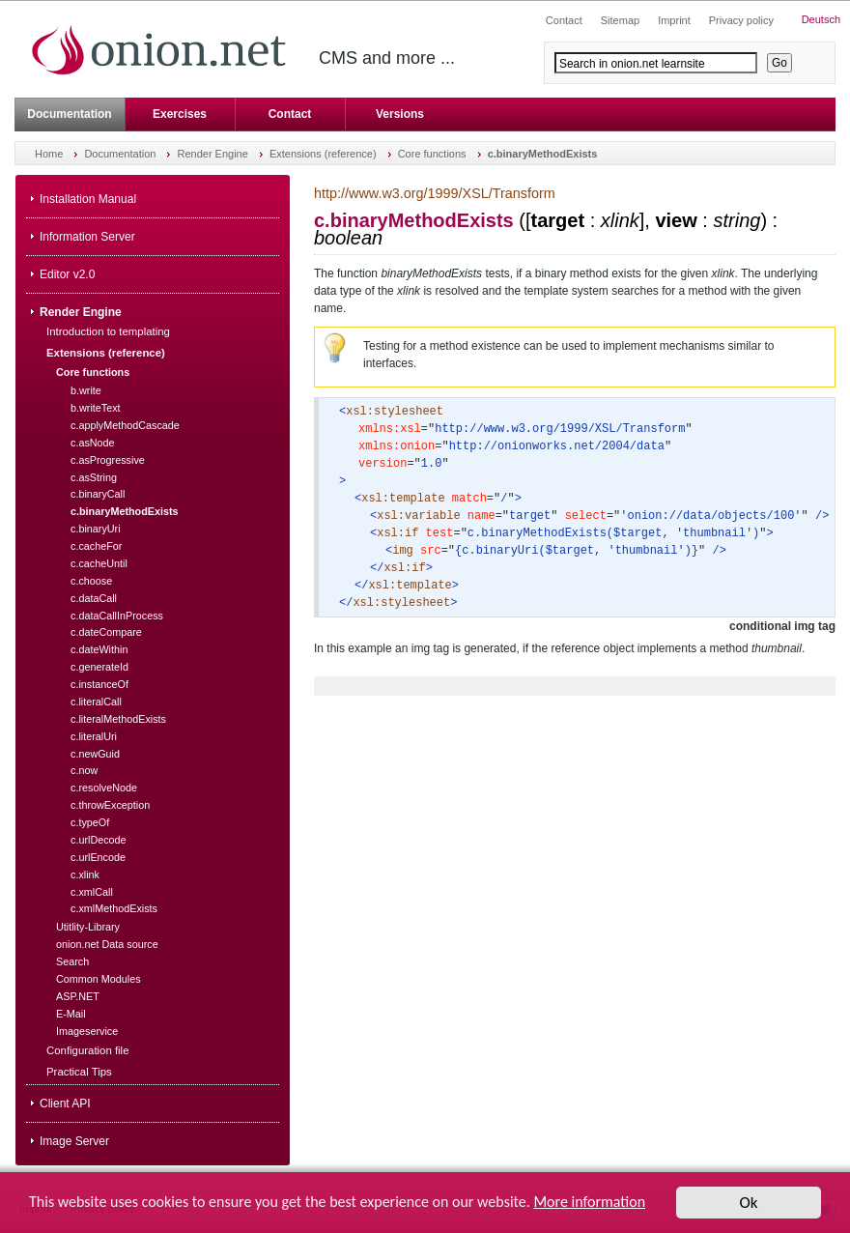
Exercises (180, 114)
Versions (400, 114)
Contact (290, 114)
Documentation (69, 114)
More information (589, 1202)
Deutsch (821, 19)
